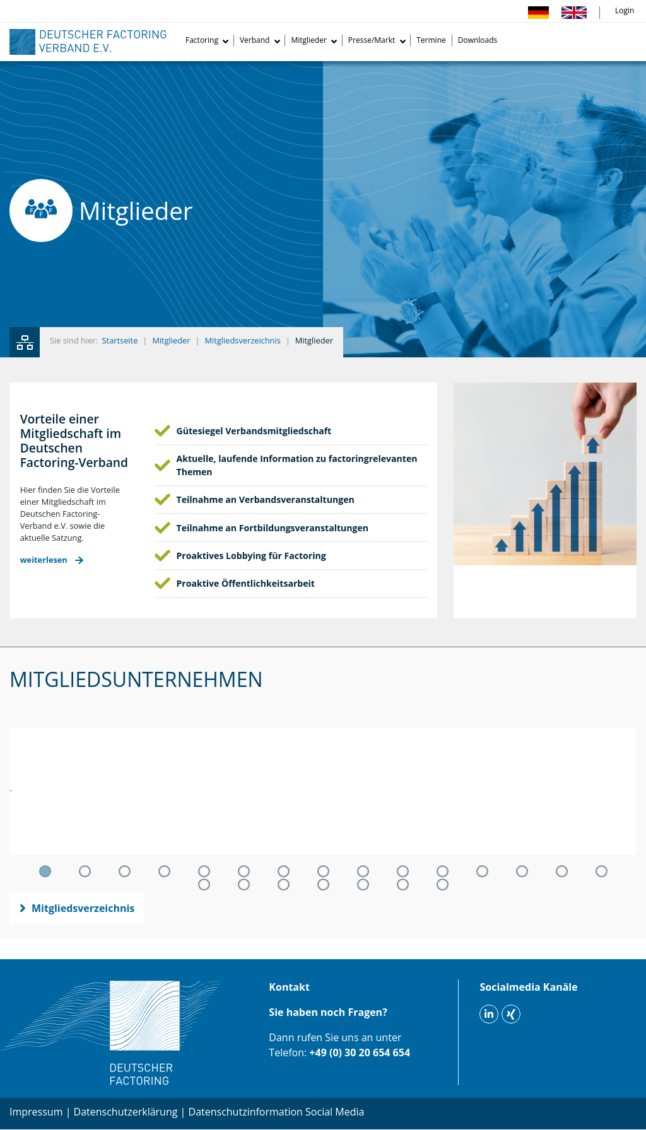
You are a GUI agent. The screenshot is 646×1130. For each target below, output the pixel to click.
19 (323, 885)
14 (562, 871)
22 (443, 885)
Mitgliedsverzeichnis (243, 340)
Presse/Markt (371, 40)
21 (403, 885)
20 (363, 885)
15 (602, 871)
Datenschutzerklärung (126, 1112)
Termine (431, 40)
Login (624, 10)
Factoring (201, 40)
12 (482, 871)
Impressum (35, 1112)
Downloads (478, 40)
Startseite (120, 340)
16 (204, 885)
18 (284, 885)
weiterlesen (44, 560)
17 (244, 885)
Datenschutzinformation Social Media (277, 1112)
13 (522, 871)
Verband (255, 40)
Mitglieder (308, 40)
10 (403, 871)
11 (443, 871)
